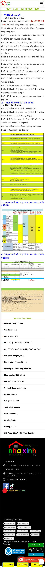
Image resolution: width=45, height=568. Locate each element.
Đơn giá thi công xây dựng (14, 356)
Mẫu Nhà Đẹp (9, 538)
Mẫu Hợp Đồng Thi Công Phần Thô (17, 369)
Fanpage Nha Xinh (11, 336)
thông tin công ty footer (13, 323)
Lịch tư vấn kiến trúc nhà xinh (15, 362)
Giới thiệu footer (10, 330)
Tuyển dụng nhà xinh (12, 407)
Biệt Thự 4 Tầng (9, 534)
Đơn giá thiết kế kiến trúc (14, 381)
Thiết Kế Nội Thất (9, 523)
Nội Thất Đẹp (22, 564)
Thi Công (36, 564)
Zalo (33, 554)
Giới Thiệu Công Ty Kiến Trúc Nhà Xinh (19, 433)
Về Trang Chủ (36, 545)
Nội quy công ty (10, 427)
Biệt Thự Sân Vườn (23, 534)
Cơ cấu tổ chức (10, 420)
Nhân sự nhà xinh (11, 414)
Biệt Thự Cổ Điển (9, 531)
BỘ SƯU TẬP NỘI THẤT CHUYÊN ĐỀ (18, 343)
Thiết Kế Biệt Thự (23, 523)
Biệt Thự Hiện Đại (10, 527)
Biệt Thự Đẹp (8, 564)
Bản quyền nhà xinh (11, 401)
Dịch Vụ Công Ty (10, 394)
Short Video (35, 534)
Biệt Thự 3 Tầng (35, 531)
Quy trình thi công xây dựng (15, 388)
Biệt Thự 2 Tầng (23, 531)
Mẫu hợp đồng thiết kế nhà (14, 375)
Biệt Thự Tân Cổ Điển (24, 527)
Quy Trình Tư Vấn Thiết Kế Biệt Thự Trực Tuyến (22, 349)
